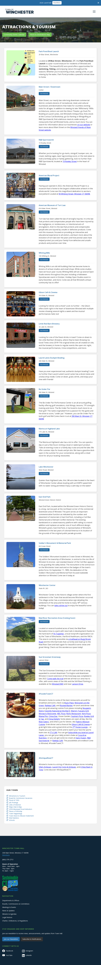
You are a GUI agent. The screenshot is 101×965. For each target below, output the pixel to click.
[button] (93, 11)
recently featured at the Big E (57, 711)
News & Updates (8, 911)
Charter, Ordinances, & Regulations (15, 921)
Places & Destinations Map (40, 35)
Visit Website (44, 93)
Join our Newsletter (11, 939)
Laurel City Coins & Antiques (64, 767)
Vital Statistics (14, 818)
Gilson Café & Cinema (81, 724)
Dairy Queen (81, 738)
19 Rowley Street (70, 161)
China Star (53, 716)
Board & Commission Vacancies (20, 798)
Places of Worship (15, 811)
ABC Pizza (61, 713)
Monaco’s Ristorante (47, 713)
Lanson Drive (77, 684)
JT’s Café (53, 732)
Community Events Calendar (14, 35)
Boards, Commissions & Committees (15, 904)
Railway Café (50, 705)
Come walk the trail (55, 678)
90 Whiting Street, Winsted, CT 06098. (74, 194)
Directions (6, 855)
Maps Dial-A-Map (15, 807)
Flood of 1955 (14, 800)
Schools (12, 820)
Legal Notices (7, 917)
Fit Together (58, 633)
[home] (19, 12)
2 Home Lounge (80, 727)
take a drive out (61, 605)
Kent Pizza (86, 713)
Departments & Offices (10, 900)
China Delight (54, 719)
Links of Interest (15, 805)
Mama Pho (43, 716)
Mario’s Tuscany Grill (80, 711)
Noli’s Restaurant (73, 713)
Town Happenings (15, 813)
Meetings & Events (9, 907)
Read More (56, 3)
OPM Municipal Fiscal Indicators (20, 809)
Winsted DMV (57, 684)
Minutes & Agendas (9, 914)
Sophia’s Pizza (77, 716)
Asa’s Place (69, 703)
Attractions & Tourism (17, 796)
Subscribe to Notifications (31, 939)
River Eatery (44, 721)
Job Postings (13, 802)
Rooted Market (66, 705)
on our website (83, 124)
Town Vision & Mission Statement (21, 816)
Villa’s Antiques (45, 767)
